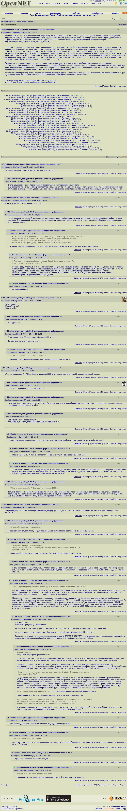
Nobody (65, 112)
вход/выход (97, 13)
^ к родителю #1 (96, 192)
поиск (38, 13)
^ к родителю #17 (95, 278)
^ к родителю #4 (96, 392)
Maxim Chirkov (119, 807)
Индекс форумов (103, 785)
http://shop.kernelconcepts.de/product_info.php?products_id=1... (41, 510)
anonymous (76, 125)
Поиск (94, 3)
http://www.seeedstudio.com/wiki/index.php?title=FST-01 (70, 632)
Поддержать (110, 809)
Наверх (106, 173)
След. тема (123, 785)
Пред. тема (116, 785)
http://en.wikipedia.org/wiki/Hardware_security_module (27, 41)
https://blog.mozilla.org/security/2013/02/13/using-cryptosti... (65, 36)
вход (103, 0)
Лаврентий (61, 109)
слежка (115, 13)
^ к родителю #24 (95, 762)
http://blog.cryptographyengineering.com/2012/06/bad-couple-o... (34, 422)
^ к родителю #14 (95, 557)
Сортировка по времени (114, 157)
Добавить (100, 809)
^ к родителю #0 (96, 173)
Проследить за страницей (12, 809)
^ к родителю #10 (95, 444)
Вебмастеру (121, 809)
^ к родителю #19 (95, 747)
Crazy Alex (61, 131)
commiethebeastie (64, 99)
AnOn (59, 116)
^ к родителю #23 (95, 641)
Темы (110, 785)
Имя (68, 124)
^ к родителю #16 (95, 250)
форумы (9, 13)
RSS (124, 157)
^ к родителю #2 (96, 225)
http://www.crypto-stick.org (64, 39)
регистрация (110, 0)
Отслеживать (122, 24)
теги (99, 3)
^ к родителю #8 (96, 363)
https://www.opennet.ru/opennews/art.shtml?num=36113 (35, 83)
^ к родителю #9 (96, 534)
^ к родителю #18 (95, 575)
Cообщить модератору (118, 86)
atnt (63, 122)
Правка (105, 86)
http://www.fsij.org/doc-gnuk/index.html (30, 625)
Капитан (65, 111)
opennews (17, 32)
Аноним (65, 97)
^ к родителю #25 (95, 712)
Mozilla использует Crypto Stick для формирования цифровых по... (31, 96)
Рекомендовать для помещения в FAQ (86, 785)
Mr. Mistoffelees (63, 96)
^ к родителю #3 (96, 326)
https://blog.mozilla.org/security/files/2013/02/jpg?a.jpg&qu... (43, 73)
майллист (76, 13)
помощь (24, 13)
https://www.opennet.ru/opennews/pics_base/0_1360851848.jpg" (99, 73)
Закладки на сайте (9, 807)
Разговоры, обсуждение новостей (21, 22)
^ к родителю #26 (95, 780)
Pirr (63, 118)
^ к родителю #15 (95, 458)
